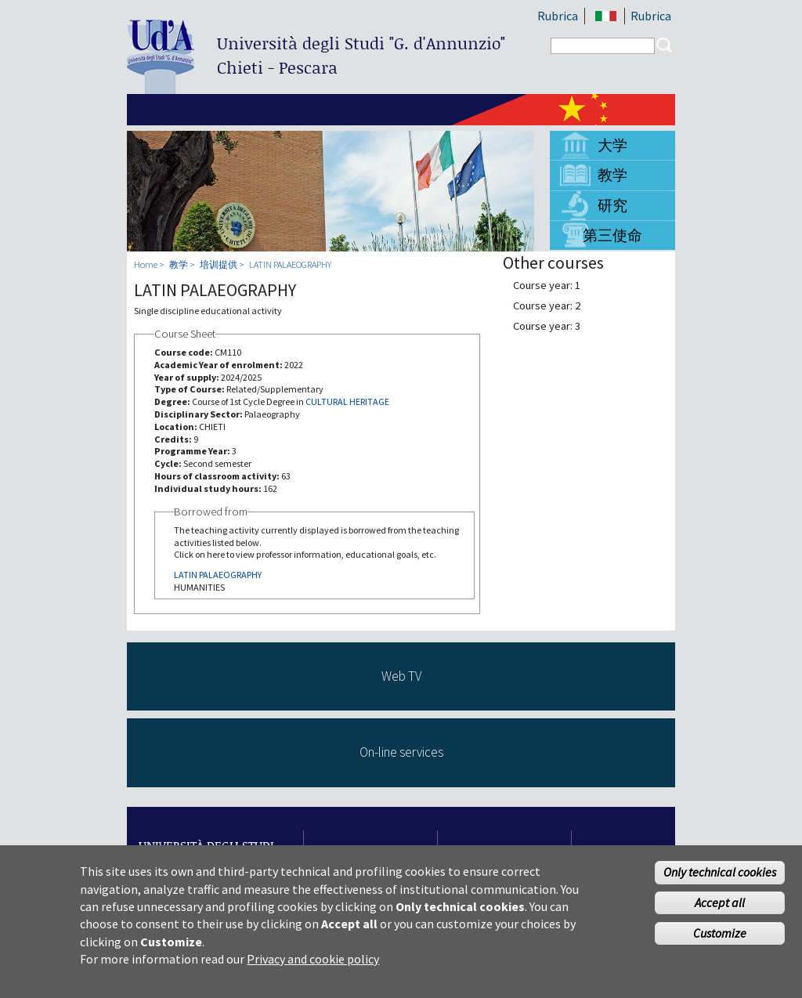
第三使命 (612, 235)
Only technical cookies (719, 881)
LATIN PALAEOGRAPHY (290, 264)
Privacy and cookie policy (313, 967)
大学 (612, 145)
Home (145, 264)
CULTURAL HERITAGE (347, 401)
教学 (612, 174)
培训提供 (218, 264)
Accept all (720, 911)
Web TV (401, 676)
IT (606, 16)
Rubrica (557, 16)
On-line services (401, 752)
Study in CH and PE (372, 852)
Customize (719, 941)
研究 (612, 205)
